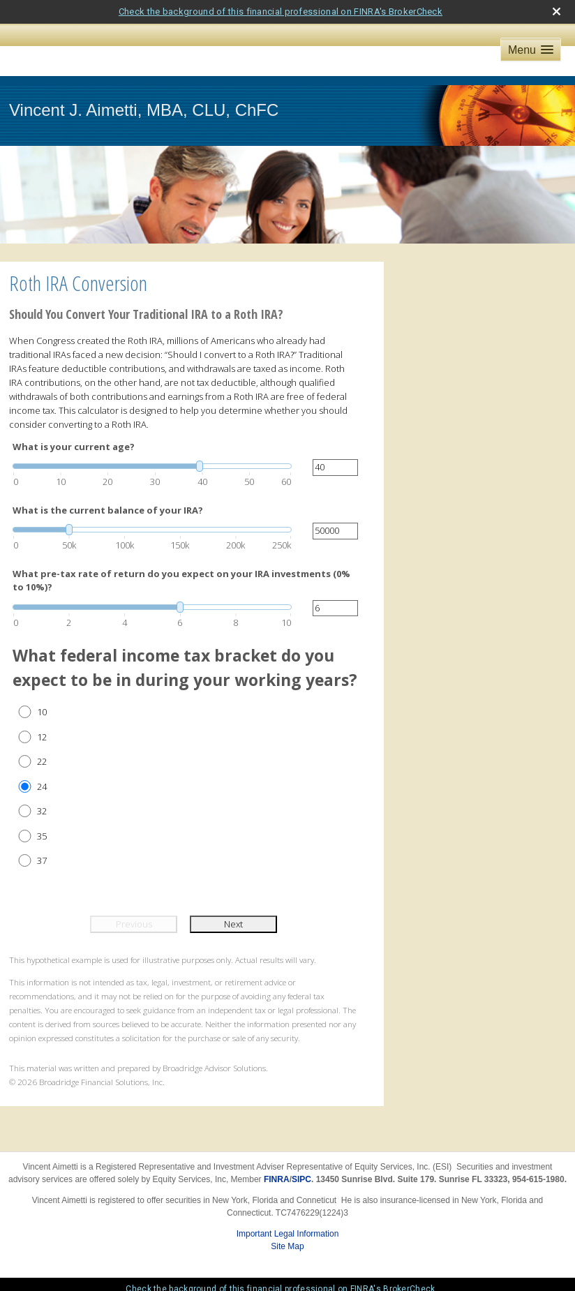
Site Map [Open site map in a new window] (287, 1246)
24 (42, 786)
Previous (134, 924)
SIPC (301, 1179)
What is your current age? (74, 446)
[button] (530, 50)
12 (42, 737)
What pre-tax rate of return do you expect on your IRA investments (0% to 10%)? (181, 580)
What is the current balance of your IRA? (108, 510)
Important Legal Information (288, 1234)
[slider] (152, 466)
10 (42, 712)
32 (42, 811)
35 (42, 836)
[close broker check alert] (556, 11)
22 (42, 761)
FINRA (277, 1179)
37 (42, 860)
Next (233, 924)
